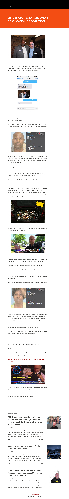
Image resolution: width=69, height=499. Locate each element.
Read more (41, 439)
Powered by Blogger (34, 494)
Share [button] (54, 33)
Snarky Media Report (15, 3)
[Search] (56, 3)
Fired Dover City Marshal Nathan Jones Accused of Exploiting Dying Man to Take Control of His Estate (25, 473)
